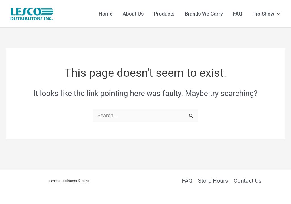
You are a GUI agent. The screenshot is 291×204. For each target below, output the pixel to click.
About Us (133, 14)
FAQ (237, 14)
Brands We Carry (204, 14)
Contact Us (247, 180)
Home (105, 14)
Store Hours (213, 180)
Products (164, 14)
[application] (277, 14)
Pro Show (266, 14)
